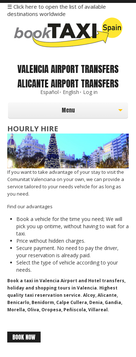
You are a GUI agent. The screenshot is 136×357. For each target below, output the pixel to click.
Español (49, 92)
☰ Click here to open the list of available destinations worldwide (56, 10)
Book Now (23, 337)
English (71, 92)
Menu (51, 112)
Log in (90, 92)
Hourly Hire (32, 129)
